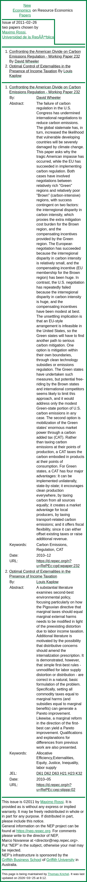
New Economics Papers (22, 10)
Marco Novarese (15, 840)
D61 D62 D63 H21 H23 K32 (59, 773)
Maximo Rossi (13, 32)
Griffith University (60, 860)
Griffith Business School (21, 860)
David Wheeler (27, 61)
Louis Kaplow (47, 582)
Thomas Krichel (58, 874)
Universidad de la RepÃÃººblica (28, 37)
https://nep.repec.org (33, 831)
